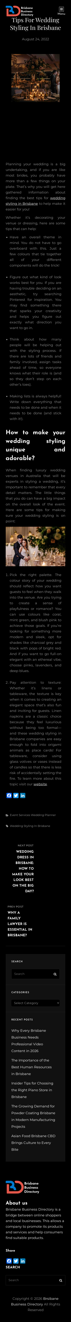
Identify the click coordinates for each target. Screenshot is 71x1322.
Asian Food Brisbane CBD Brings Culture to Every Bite (33, 1143)
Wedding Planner (43, 815)
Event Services (20, 815)
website (40, 784)
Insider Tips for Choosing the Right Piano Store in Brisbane (32, 1090)
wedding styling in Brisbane (30, 826)
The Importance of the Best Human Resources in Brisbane (31, 1067)
